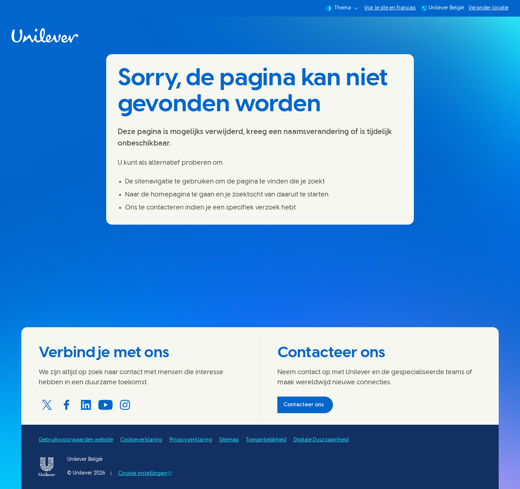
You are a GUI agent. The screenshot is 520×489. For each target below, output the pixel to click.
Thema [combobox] (342, 8)
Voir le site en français (390, 8)
